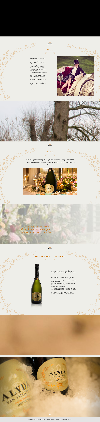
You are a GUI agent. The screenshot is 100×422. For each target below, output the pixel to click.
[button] (7, 387)
